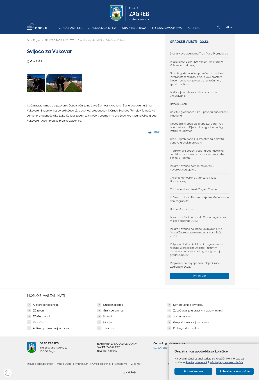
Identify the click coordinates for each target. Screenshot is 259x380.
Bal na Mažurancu (181, 209)
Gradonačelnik (70, 27)
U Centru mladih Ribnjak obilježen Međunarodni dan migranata (199, 199)
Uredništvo (120, 363)
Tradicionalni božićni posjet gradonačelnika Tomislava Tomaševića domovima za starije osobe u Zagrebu (197, 154)
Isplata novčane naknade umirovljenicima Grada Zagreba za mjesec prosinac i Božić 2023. (196, 232)
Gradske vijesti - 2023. (90, 40)
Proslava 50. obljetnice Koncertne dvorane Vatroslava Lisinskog (196, 63)
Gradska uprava (134, 27)
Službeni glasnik (113, 304)
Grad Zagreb (34, 40)
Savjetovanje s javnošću (188, 304)
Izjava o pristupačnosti (40, 363)
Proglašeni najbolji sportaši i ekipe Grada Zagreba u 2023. (195, 264)
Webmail (136, 363)
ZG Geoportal (41, 316)
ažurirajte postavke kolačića (226, 362)
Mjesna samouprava (167, 27)
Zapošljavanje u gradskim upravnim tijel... (198, 310)
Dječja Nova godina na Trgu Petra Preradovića (199, 53)
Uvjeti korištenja (101, 363)
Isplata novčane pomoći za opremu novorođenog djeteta (192, 167)
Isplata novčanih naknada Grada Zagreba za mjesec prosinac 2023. (198, 219)
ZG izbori (38, 310)
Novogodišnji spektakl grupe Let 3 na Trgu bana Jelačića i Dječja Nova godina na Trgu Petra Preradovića (197, 127)
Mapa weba (64, 363)
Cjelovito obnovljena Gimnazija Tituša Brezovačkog (193, 179)
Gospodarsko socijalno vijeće (191, 322)
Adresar (194, 27)
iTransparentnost (113, 310)
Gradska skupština (102, 27)
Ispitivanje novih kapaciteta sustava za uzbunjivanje (194, 94)
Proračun (38, 322)
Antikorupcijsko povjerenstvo (51, 328)
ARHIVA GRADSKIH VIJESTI (59, 40)
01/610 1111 (160, 347)
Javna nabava (182, 316)
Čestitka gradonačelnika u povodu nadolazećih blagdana (199, 113)
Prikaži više (199, 275)
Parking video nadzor (186, 328)
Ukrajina (108, 322)
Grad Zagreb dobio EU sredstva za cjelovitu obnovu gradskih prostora (197, 140)
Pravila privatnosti (196, 362)
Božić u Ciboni (178, 104)
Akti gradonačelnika (45, 304)
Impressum (81, 363)
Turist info (109, 328)
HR (229, 27)
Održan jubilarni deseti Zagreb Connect (194, 189)
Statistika (108, 316)
